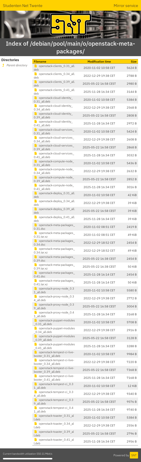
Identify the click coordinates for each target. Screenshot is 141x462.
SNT (134, 455)
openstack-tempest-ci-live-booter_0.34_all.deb (54, 362)
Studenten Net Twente (22, 5)
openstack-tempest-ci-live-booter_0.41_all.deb (54, 377)
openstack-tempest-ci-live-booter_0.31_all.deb (54, 354)
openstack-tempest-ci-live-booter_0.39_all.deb (54, 369)
